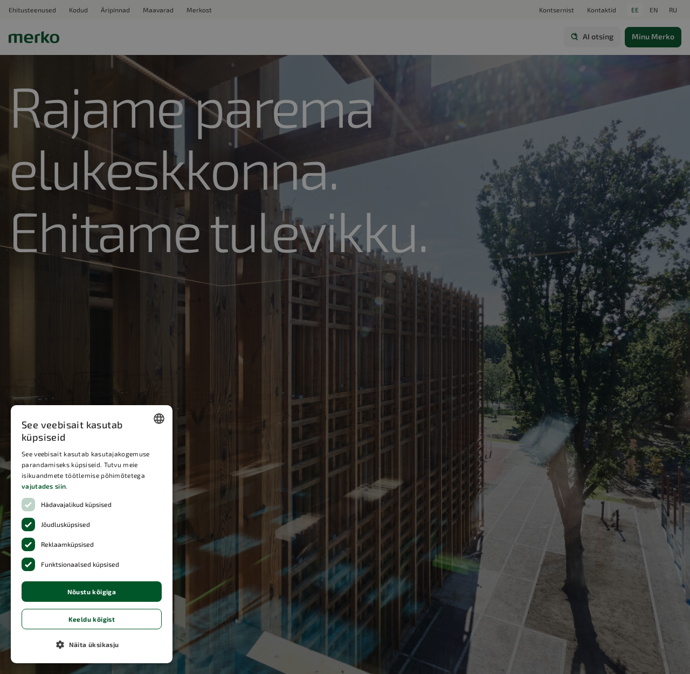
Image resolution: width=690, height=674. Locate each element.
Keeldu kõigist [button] (91, 619)
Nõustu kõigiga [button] (91, 591)
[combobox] (159, 418)
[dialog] (91, 534)
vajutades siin (44, 486)
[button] (92, 644)
